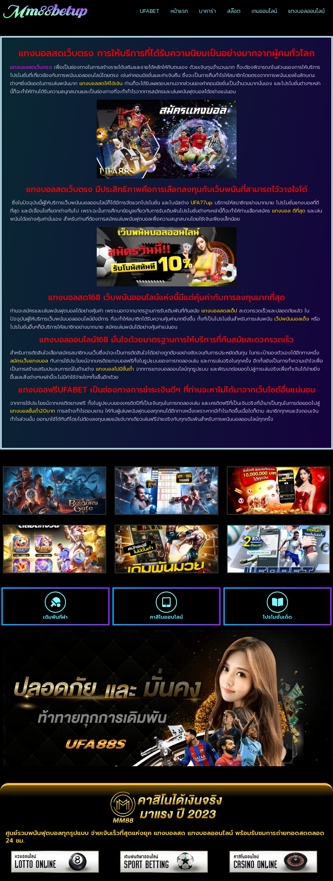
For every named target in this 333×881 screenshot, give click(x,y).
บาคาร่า (207, 11)
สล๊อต (233, 11)
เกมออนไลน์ (264, 11)
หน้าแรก (179, 11)
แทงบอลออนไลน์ (306, 11)
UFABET (149, 11)
